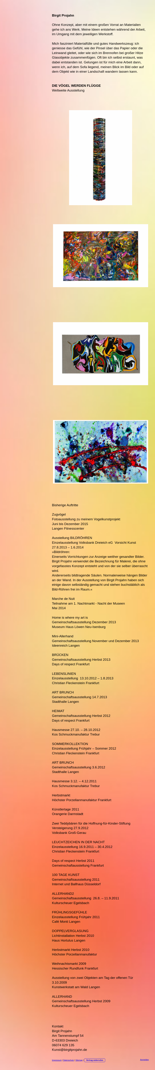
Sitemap (79, 1060)
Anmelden (144, 1060)
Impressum (56, 1060)
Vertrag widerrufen (94, 1060)
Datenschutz (68, 1060)
